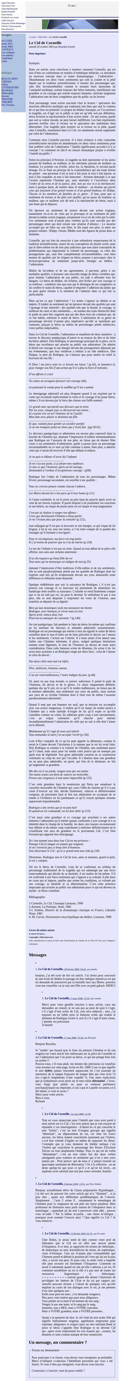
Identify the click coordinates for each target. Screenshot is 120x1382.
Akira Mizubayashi (9, 8)
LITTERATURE (10, 87)
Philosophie (7, 93)
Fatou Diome (6, 14)
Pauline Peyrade (8, 11)
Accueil (32, 37)
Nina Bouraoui (7, 29)
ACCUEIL (7, 40)
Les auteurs (7, 55)
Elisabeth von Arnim (10, 17)
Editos (4, 84)
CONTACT (7, 49)
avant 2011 (7, 43)
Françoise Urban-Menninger (13, 23)
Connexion (38, 1370)
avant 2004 (7, 46)
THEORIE (6, 102)
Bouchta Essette (66, 46)
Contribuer (7, 58)
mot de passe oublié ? (72, 1370)
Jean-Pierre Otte (8, 6)
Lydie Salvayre (7, 20)
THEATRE (7, 99)
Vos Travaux (7, 105)
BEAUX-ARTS (9, 78)
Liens (4, 61)
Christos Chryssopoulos (11, 26)
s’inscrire (52, 1370)
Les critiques (8, 52)
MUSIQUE (7, 90)
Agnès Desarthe (8, 3)
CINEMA (6, 81)
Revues (5, 96)
